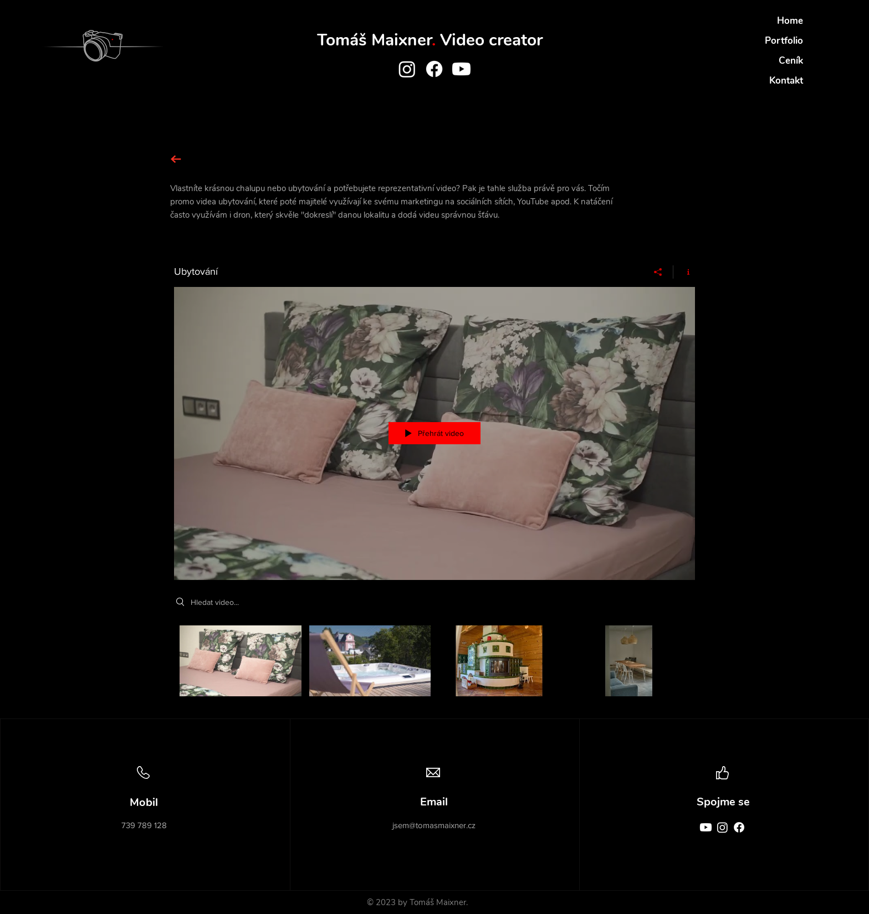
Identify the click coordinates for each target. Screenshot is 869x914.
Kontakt (786, 80)
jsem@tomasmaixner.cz (434, 825)
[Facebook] (434, 69)
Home (790, 20)
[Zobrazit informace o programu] (684, 272)
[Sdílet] (658, 272)
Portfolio (784, 40)
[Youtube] (461, 69)
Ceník (791, 60)
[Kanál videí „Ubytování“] (434, 663)
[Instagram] (407, 69)
